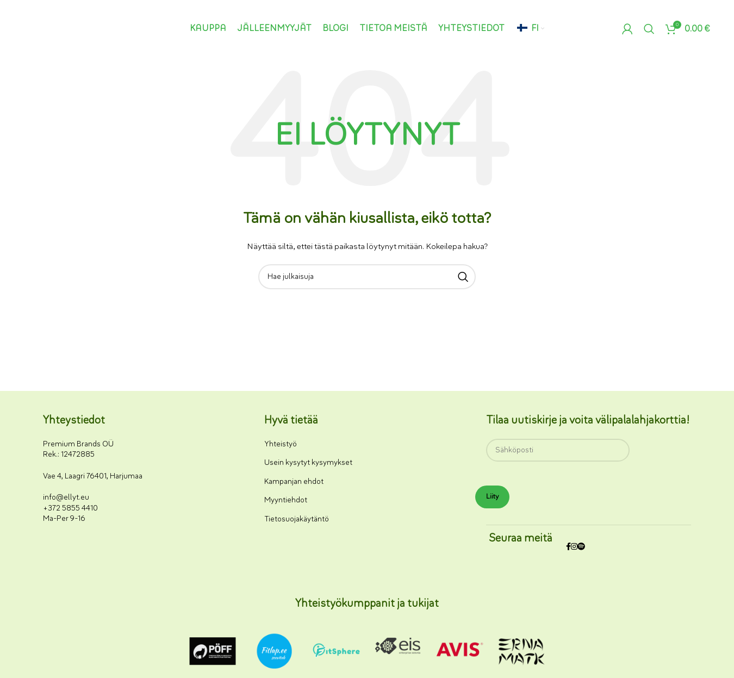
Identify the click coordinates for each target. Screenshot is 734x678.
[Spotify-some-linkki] (581, 547)
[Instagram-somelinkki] (574, 547)
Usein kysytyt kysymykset (308, 462)
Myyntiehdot (285, 500)
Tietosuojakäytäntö (296, 519)
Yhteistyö (280, 444)
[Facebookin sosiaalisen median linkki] (568, 547)
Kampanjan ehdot (294, 481)
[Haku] (649, 29)
